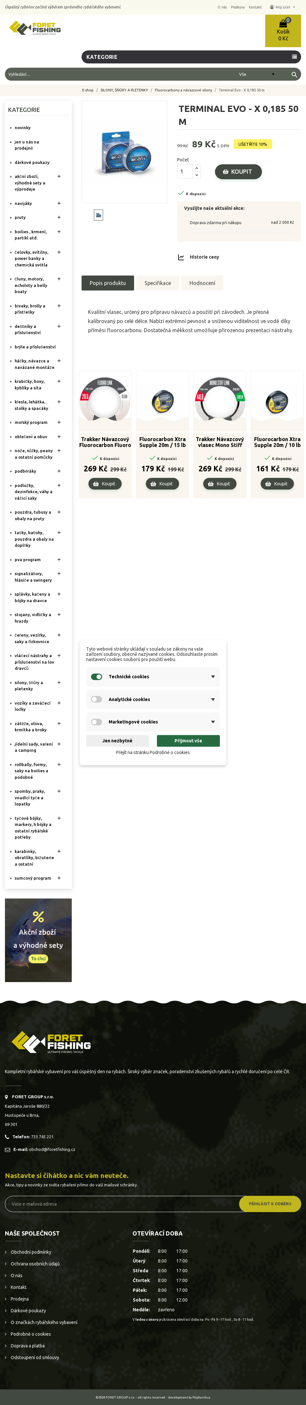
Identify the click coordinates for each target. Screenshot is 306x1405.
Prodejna (19, 1299)
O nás (16, 1275)
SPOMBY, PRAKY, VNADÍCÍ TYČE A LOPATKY (30, 797)
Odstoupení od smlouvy (34, 1357)
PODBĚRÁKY (25, 471)
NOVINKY (23, 127)
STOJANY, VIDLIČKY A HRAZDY (33, 617)
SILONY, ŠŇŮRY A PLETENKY (29, 685)
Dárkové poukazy (28, 1310)
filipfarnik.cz (201, 1397)
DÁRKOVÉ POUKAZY (32, 162)
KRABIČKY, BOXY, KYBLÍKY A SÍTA (30, 384)
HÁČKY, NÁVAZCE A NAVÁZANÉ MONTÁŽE (34, 364)
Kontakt (18, 1287)
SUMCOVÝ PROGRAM (33, 878)
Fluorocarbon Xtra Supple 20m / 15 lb (162, 442)
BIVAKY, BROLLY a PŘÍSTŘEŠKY (30, 309)
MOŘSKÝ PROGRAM (31, 422)
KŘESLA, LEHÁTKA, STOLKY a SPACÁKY (31, 405)
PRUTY (20, 217)
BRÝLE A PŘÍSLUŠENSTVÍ (35, 346)
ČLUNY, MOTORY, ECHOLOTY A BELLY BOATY (31, 285)
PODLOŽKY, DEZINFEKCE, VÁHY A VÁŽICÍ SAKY (34, 491)
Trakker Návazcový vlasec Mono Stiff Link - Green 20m (220, 442)
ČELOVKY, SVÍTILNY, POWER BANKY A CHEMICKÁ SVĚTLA (31, 258)
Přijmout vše (188, 741)
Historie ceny (204, 257)
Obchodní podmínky (30, 1252)
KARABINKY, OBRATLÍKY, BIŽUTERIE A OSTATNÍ (34, 857)
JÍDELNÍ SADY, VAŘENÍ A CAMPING (34, 747)
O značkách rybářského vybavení (43, 1322)
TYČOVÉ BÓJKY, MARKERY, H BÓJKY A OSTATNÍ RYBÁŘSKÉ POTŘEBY (33, 828)
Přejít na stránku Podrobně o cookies (153, 752)
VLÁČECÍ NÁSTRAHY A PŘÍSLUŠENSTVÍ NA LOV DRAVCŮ (34, 661)
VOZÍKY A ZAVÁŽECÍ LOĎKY (33, 706)
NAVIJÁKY (23, 203)
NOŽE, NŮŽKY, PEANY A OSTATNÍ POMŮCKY (34, 453)
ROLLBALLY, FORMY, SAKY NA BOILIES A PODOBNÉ (31, 770)
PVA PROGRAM (28, 559)
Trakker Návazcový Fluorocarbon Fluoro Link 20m (105, 442)
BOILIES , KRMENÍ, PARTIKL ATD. (31, 234)
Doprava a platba (27, 1345)
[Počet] (185, 171)
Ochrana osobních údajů (35, 1263)
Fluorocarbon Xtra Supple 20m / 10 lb (277, 442)
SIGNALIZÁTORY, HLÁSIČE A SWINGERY (33, 576)
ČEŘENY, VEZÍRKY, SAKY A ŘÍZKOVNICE (32, 638)
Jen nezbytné (117, 741)
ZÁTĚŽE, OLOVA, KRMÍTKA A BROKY (31, 726)
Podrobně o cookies (30, 1334)
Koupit (241, 171)
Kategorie (102, 57)
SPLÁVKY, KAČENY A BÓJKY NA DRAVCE (32, 597)
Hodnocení (202, 283)
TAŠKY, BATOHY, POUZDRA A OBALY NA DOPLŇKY (34, 538)
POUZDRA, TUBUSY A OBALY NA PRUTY (33, 515)
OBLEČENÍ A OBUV (31, 436)
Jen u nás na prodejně (27, 145)
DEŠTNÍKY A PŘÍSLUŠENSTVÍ (28, 329)
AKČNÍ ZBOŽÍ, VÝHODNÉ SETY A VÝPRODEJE (30, 182)
